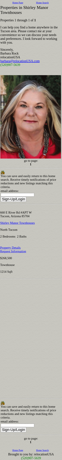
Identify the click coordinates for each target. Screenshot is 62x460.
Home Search (42, 2)
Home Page (17, 2)
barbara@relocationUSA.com (20, 61)
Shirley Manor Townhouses (17, 223)
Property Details (10, 247)
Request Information (13, 251)
